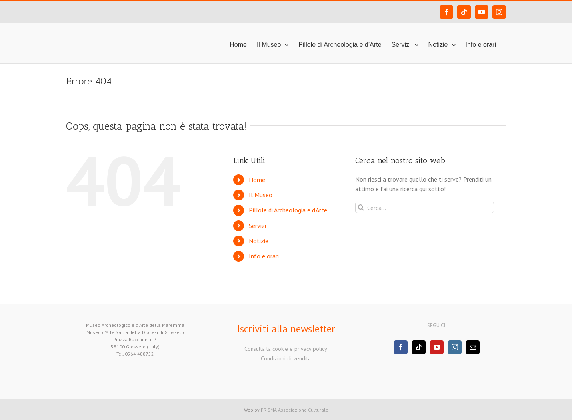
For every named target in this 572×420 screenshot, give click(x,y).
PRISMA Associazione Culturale (294, 410)
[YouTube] (437, 347)
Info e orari (264, 256)
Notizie (258, 241)
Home (257, 180)
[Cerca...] (424, 207)
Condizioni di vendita (286, 358)
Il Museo (260, 195)
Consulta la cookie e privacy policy (285, 348)
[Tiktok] (419, 347)
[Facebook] (401, 347)
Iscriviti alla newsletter (286, 328)
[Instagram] (455, 347)
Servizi (257, 226)
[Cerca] (361, 207)
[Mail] (473, 347)
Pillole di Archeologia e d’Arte (288, 210)
